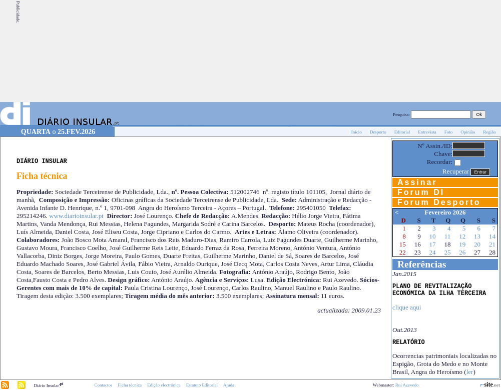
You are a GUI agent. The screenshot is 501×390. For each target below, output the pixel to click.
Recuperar (455, 171)
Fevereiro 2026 (444, 212)
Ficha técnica (130, 385)
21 (492, 244)
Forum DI (420, 192)
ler (469, 372)
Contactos (103, 385)
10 (432, 236)
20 (477, 244)
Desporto (378, 132)
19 (462, 244)
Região (489, 132)
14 (492, 236)
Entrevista (427, 132)
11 (447, 236)
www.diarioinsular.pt (76, 216)
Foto (448, 132)
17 (432, 244)
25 (447, 252)
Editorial (402, 132)
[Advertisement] (438, 51)
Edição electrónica (164, 385)
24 (432, 252)
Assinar (417, 182)
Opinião (467, 132)
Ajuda (228, 385)
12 (462, 236)
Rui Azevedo (407, 385)
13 (477, 236)
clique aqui (406, 307)
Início (356, 132)
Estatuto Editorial (202, 385)
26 (462, 252)
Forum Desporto (438, 202)
